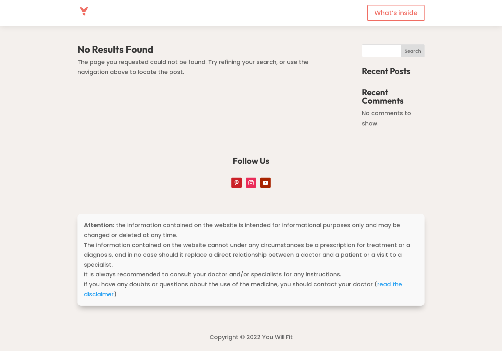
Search (413, 51)
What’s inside (395, 12)
